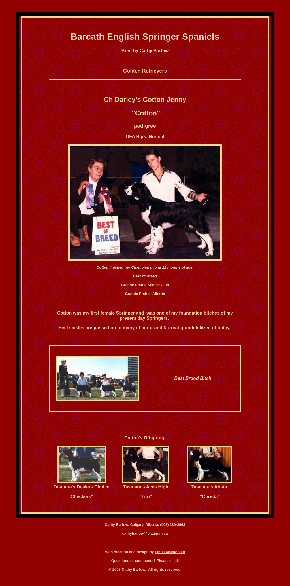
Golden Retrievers (145, 71)
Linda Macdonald (170, 552)
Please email (168, 560)
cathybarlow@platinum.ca (145, 533)
